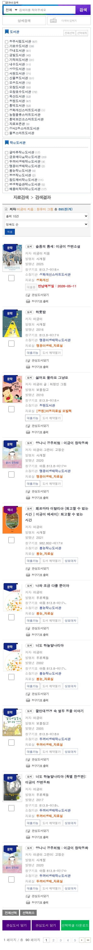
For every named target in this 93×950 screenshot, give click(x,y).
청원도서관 (17, 101)
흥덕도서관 (17, 105)
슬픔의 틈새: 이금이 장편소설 (58, 246)
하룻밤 (41, 312)
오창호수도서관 (20, 91)
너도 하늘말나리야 (50, 645)
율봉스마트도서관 (21, 133)
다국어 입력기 (69, 20)
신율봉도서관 (18, 78)
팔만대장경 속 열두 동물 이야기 (60, 710)
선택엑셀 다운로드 (75, 925)
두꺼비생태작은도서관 (27, 161)
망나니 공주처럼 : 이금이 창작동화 (62, 442)
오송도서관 (17, 82)
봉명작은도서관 (23, 175)
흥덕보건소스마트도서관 (26, 119)
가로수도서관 (18, 46)
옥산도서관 (17, 96)
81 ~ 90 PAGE (88, 940)
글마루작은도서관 (25, 152)
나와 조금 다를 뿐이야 (52, 585)
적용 (9, 232)
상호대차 (70, 561)
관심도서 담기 (16, 925)
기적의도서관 (18, 59)
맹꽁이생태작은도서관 (27, 166)
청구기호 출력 (40, 301)
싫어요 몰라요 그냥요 (52, 377)
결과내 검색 (10, 2)
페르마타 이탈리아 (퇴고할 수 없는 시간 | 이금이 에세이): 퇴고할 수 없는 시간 (56, 514)
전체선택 (69, 33)
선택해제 (82, 33)
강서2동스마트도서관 (24, 128)
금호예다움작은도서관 (28, 157)
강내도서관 (17, 50)
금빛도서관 (17, 55)
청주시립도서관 (20, 41)
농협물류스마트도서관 (25, 114)
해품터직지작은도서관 (28, 189)
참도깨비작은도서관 (27, 179)
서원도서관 (17, 73)
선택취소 (28, 912)
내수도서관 (17, 64)
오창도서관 (17, 87)
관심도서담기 (40, 295)
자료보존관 (17, 123)
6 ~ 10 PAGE (81, 940)
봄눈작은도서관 (23, 170)
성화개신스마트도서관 (25, 110)
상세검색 (24, 20)
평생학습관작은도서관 (27, 184)
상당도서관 (17, 69)
